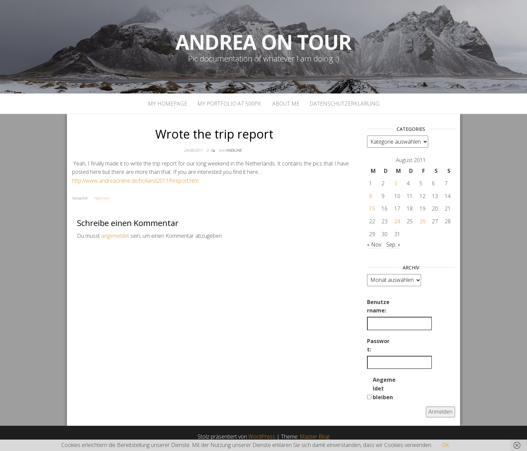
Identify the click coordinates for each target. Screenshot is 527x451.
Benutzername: (378, 306)
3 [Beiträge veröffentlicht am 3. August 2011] (395, 183)
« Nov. (374, 244)
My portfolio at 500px (229, 103)
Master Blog (314, 436)
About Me (285, 103)
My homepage (167, 103)
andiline (234, 150)
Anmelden (440, 411)
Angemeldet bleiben (384, 388)
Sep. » (393, 244)
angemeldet (115, 235)
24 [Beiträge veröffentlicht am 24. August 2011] (397, 221)
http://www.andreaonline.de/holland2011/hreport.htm (135, 180)
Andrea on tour (263, 42)
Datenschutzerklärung (344, 103)
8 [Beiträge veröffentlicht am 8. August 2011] (370, 196)
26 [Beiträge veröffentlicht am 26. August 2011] (422, 221)
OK (445, 445)
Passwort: (378, 345)
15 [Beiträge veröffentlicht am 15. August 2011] (372, 208)
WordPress (261, 436)
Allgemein (101, 197)
